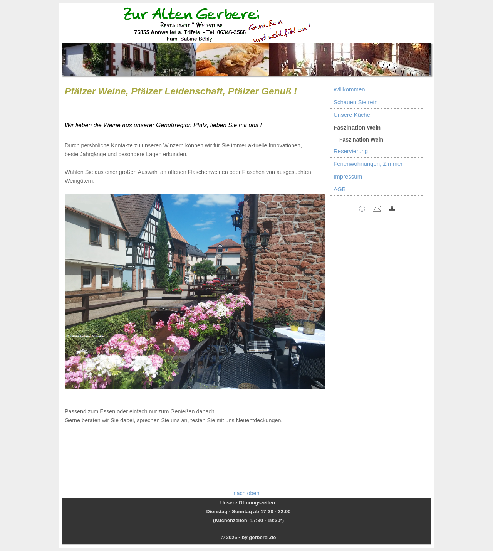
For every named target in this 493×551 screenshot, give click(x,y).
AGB (340, 189)
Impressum (348, 176)
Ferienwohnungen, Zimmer (368, 163)
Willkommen (349, 89)
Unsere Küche (352, 114)
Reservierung (351, 151)
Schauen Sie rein (355, 102)
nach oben (246, 493)
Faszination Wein (357, 127)
